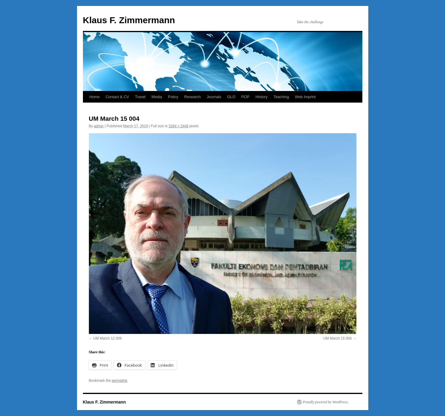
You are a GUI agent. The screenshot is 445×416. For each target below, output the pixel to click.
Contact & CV (117, 97)
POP (245, 97)
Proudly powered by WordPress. (326, 402)
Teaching (281, 97)
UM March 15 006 (337, 338)
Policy (173, 97)
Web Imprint (305, 97)
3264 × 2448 (178, 126)
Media (157, 97)
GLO (231, 97)
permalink (119, 381)
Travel (140, 97)
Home (94, 97)
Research (192, 97)
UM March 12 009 (107, 338)
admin (99, 126)
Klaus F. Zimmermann (129, 20)
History (261, 97)
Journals (214, 97)
